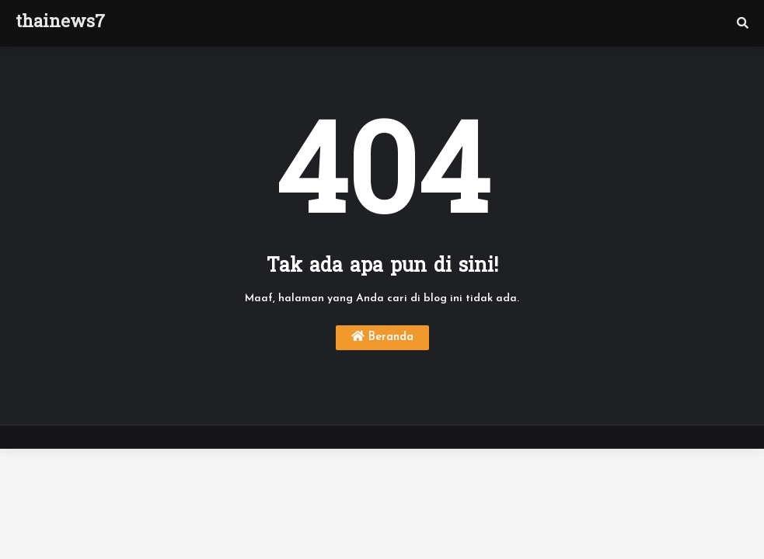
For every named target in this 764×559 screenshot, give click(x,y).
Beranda (382, 336)
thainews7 (60, 23)
